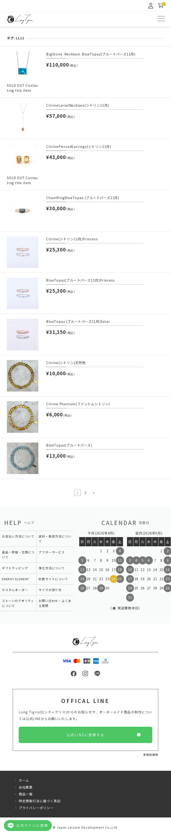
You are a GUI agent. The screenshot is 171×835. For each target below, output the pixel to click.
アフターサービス (52, 552)
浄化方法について (52, 568)
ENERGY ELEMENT (15, 579)
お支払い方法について (18, 536)
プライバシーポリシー (36, 807)
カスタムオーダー (15, 590)
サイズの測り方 (50, 590)
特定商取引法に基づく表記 (40, 800)
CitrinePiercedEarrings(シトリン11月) (78, 146)
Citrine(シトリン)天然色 (66, 362)
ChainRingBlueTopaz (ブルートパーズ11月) (82, 197)
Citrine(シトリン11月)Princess (72, 239)
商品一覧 (26, 794)
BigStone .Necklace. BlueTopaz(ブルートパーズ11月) (91, 54)
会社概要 (26, 787)
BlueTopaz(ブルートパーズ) (69, 445)
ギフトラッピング (15, 568)
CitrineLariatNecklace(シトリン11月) (77, 105)
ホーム (24, 780)
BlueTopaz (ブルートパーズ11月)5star (78, 321)
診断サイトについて (53, 579)
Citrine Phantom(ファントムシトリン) (78, 404)
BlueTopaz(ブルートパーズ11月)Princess (80, 280)
